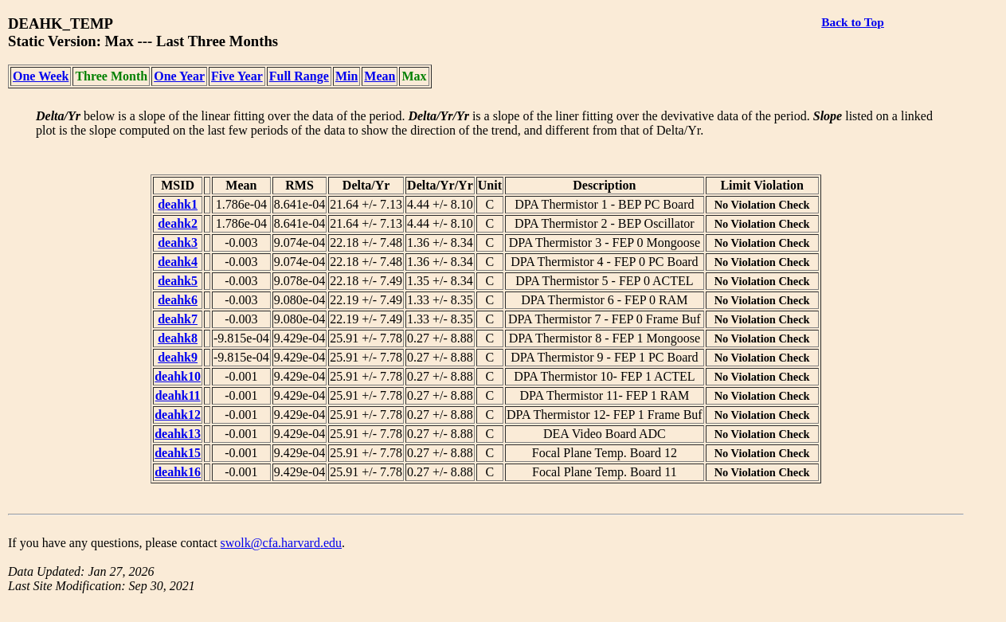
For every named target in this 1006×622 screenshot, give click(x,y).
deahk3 (178, 242)
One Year (179, 76)
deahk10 (178, 376)
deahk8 (178, 338)
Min (346, 76)
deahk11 (178, 395)
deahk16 (178, 472)
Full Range (299, 76)
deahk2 (178, 223)
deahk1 (178, 204)
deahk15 (178, 453)
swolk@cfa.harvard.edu (281, 543)
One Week (41, 76)
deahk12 (178, 414)
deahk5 (178, 281)
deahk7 (178, 319)
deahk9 (178, 357)
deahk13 (178, 433)
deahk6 (178, 300)
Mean (379, 76)
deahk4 (178, 261)
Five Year (237, 76)
